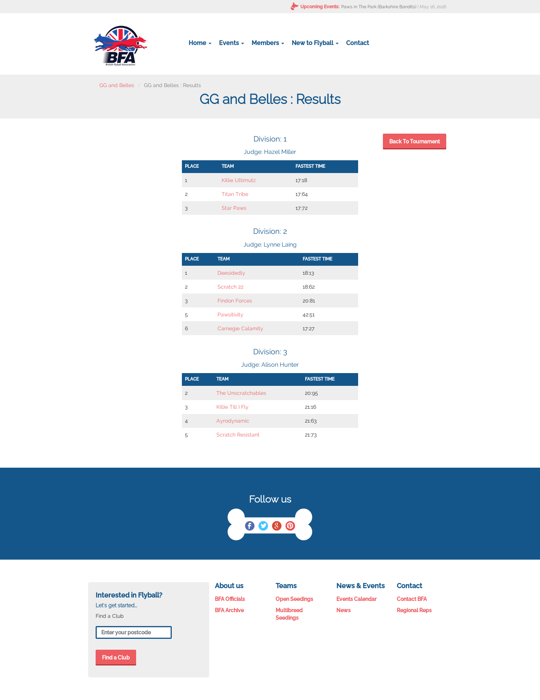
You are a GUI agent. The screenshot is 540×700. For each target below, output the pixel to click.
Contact (357, 43)
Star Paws (234, 208)
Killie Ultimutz (239, 180)
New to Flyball (315, 43)
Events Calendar (356, 599)
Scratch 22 (230, 287)
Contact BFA (412, 599)
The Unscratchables (241, 393)
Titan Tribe (235, 194)
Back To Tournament (414, 141)
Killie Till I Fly (232, 407)
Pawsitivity (230, 315)
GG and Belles (116, 85)
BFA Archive (229, 610)
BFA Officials (230, 599)
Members (268, 43)
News (343, 610)
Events (231, 43)
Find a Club (116, 658)
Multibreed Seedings (289, 614)
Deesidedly (231, 273)
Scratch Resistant (238, 435)
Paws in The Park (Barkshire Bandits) (378, 6)
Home (200, 43)
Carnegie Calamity (240, 328)
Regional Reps (414, 610)
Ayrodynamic (232, 421)
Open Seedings (294, 599)
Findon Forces (235, 301)
